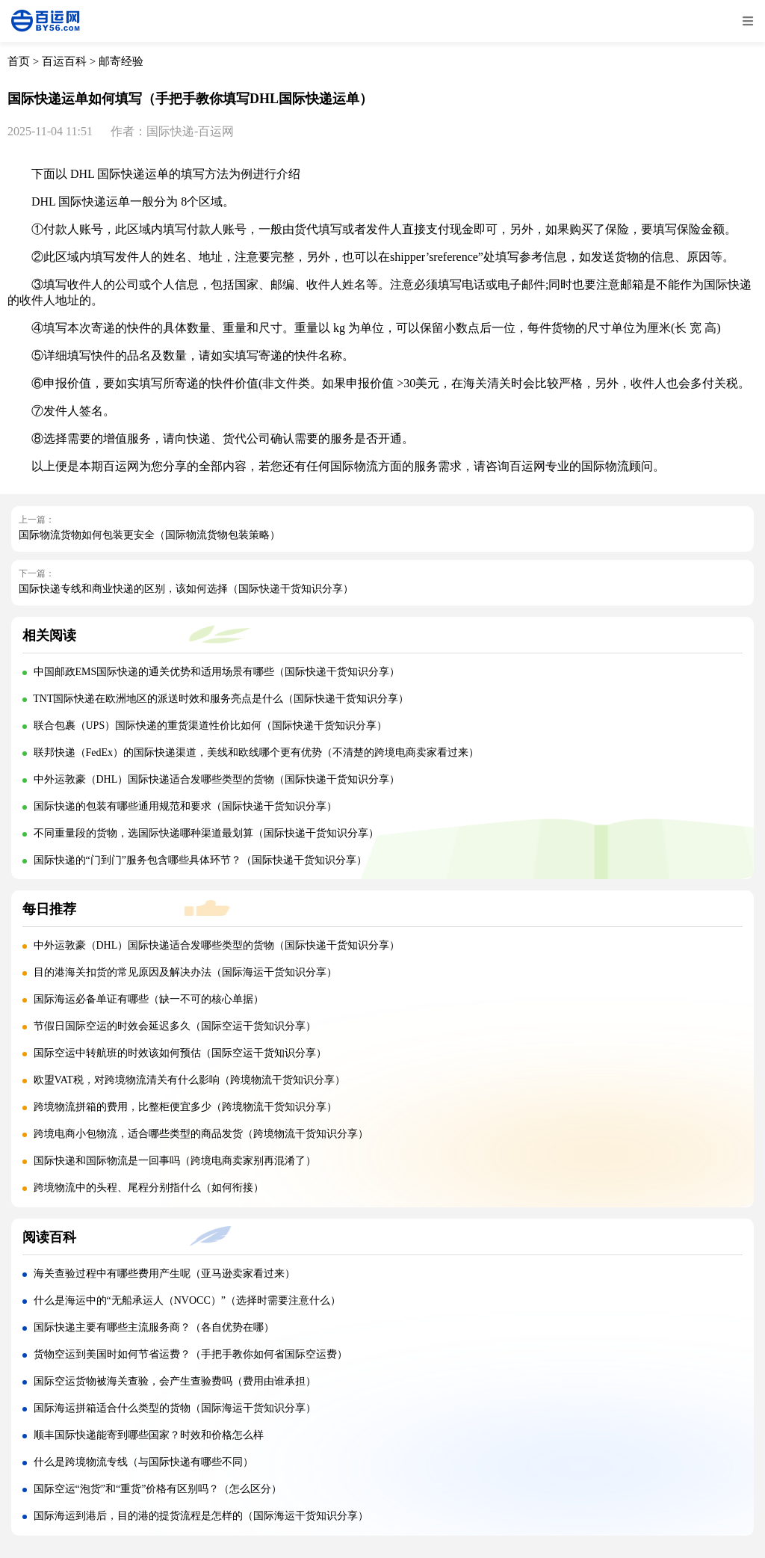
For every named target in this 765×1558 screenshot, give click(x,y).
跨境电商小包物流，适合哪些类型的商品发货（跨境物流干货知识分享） (201, 1133)
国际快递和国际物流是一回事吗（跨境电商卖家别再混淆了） (175, 1160)
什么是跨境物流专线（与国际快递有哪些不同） (143, 1462)
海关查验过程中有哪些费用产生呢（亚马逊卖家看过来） (164, 1273)
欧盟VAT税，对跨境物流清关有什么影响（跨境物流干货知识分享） (189, 1080)
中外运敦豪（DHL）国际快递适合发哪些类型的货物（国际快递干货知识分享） (217, 779)
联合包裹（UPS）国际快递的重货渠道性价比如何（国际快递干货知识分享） (211, 725)
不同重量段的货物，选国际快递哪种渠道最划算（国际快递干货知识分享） (206, 833)
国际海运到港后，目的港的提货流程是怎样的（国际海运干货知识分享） (201, 1515)
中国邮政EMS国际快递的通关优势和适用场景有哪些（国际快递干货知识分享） (217, 671)
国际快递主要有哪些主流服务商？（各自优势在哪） (154, 1327)
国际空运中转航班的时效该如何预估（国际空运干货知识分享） (180, 1053)
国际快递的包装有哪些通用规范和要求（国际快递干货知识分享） (185, 806)
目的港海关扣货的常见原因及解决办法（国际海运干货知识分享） (185, 972)
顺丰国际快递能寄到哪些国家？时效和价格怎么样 (149, 1435)
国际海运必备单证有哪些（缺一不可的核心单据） (149, 999)
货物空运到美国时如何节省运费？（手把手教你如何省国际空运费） (190, 1354)
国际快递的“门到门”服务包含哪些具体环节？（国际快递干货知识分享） (200, 860)
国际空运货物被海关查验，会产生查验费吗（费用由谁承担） (175, 1381)
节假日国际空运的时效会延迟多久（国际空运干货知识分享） (175, 1026)
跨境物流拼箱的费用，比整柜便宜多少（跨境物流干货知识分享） (185, 1106)
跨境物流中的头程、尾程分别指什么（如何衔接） (149, 1187)
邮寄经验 (121, 61)
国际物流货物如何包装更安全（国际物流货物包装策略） (149, 535)
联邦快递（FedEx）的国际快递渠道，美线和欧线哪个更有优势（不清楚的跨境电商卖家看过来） (257, 752)
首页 (18, 61)
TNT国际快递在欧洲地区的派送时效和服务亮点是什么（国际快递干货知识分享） (221, 698)
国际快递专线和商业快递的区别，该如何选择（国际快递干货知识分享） (186, 588)
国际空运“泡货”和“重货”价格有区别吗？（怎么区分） (158, 1488)
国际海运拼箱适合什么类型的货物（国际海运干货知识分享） (175, 1408)
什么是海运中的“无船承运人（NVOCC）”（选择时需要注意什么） (187, 1300)
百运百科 (64, 61)
